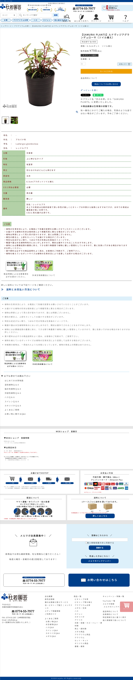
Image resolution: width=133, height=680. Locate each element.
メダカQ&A (51, 636)
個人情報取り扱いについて (114, 620)
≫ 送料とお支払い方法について (20, 289)
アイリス (78, 620)
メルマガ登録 (109, 604)
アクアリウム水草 (20, 20)
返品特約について (89, 78)
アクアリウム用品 (82, 634)
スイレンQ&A (52, 630)
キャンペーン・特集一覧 (113, 596)
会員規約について (110, 614)
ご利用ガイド (51, 614)
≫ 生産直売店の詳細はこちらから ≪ (16, 460)
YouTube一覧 (109, 601)
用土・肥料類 (81, 629)
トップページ (6, 26)
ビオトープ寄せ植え (83, 602)
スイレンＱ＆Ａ (12, 401)
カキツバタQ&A (53, 633)
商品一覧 (78, 596)
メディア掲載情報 (53, 611)
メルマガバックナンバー (114, 607)
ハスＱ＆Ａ (10, 397)
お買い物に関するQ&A (15, 414)
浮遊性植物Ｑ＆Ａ (13, 393)
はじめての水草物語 (14, 380)
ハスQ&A (50, 627)
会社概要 (49, 596)
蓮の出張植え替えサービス (56, 602)
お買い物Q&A (52, 621)
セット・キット (81, 640)
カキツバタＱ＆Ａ (13, 405)
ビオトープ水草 (81, 599)
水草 (6, 20)
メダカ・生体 (81, 608)
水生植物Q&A (52, 624)
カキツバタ (80, 617)
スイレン (46, 20)
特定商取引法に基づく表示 (114, 617)
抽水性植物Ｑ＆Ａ (13, 389)
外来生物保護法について (43, 275)
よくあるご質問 (12, 410)
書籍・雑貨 (80, 646)
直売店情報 (50, 599)
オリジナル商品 (81, 643)
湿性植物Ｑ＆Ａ (12, 385)
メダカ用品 (80, 632)
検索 (56, 15)
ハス (35, 20)
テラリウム (80, 637)
